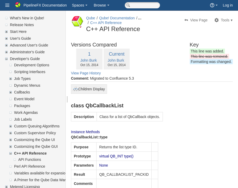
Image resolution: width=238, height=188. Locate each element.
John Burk (101, 60)
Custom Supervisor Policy (35, 133)
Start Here (18, 32)
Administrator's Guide (27, 52)
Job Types (22, 79)
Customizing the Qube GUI (36, 146)
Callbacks (22, 92)
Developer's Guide (25, 59)
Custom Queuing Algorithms (36, 126)
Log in (228, 5)
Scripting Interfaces (29, 72)
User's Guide (20, 38)
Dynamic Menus (27, 85)
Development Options (31, 65)
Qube (103, 18)
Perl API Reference (29, 166)
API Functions (29, 159)
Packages (22, 106)
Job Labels (23, 119)
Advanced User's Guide (29, 45)
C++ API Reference (30, 153)
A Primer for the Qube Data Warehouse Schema (53, 180)
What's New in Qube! (27, 18)
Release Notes (22, 25)
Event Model (24, 99)
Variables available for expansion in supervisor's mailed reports (65, 173)
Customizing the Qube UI (34, 140)
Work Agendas (26, 112)
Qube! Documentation (129, 18)
